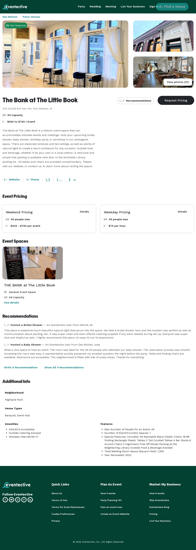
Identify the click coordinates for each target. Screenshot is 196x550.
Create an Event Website (115, 514)
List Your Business (133, 6)
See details (11, 302)
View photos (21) (178, 82)
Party (81, 6)
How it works (108, 493)
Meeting (110, 6)
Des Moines (9, 16)
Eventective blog (159, 507)
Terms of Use (59, 500)
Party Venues (31, 16)
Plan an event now (111, 507)
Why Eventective (159, 500)
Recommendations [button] (135, 100)
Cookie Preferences (63, 514)
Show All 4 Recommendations (64, 367)
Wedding (95, 6)
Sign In (153, 6)
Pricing (153, 514)
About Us (57, 493)
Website (12, 179)
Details (84, 211)
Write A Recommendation (21, 367)
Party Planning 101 (111, 500)
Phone (33, 179)
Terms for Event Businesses (68, 507)
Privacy (56, 521)
